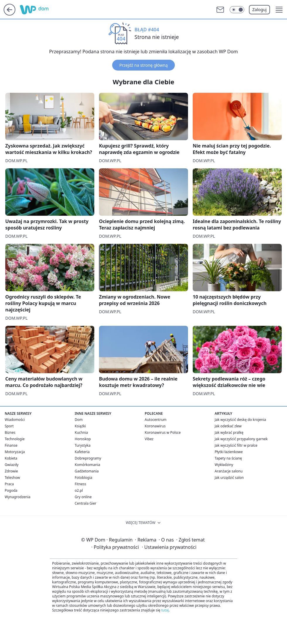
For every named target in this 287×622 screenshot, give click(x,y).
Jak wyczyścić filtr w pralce (236, 445)
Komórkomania (87, 464)
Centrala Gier (85, 503)
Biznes (10, 432)
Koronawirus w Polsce (163, 432)
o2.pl (79, 490)
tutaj (165, 610)
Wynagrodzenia (17, 496)
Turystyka (82, 445)
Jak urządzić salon (229, 477)
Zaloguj (259, 9)
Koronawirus (155, 426)
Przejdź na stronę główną (143, 65)
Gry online (83, 496)
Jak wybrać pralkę (229, 432)
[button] (279, 9)
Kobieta (11, 458)
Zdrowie (11, 471)
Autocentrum (156, 419)
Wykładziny (224, 464)
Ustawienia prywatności (169, 547)
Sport (9, 426)
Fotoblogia (83, 477)
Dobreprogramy (88, 458)
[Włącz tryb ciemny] (237, 9)
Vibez (149, 438)
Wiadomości (15, 419)
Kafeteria (82, 451)
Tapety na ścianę (228, 458)
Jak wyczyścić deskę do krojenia (240, 419)
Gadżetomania (87, 471)
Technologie (15, 438)
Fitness (80, 484)
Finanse (11, 445)
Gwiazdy (11, 464)
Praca (9, 484)
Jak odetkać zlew (228, 426)
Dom (79, 419)
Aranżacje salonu (228, 471)
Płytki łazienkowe (229, 451)
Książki (80, 426)
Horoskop (83, 438)
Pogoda (11, 490)
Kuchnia (81, 432)
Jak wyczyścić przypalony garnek (241, 438)
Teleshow (12, 477)
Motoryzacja (15, 451)
